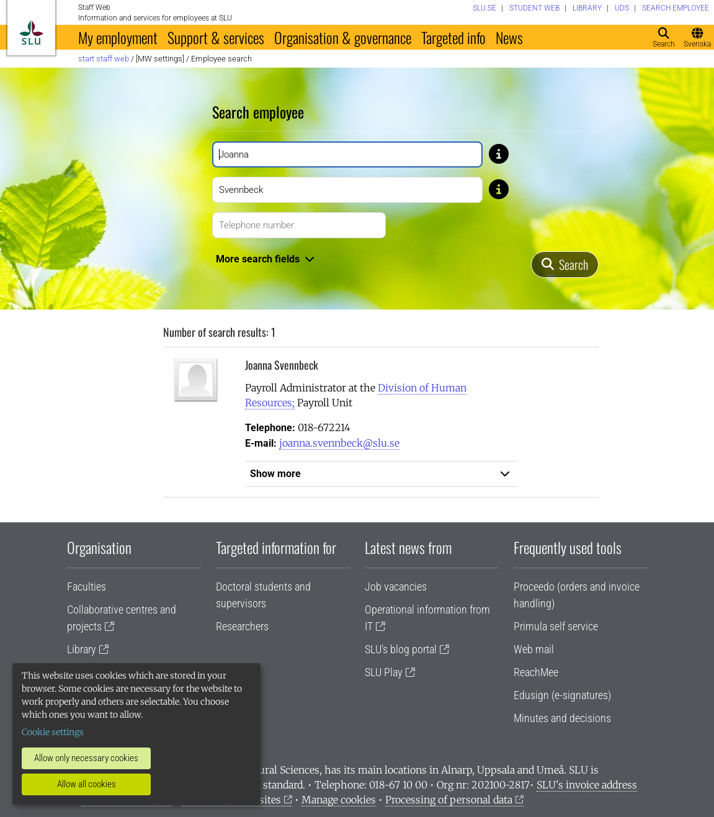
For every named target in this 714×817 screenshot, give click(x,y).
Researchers (242, 626)
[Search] (565, 264)
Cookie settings (53, 732)
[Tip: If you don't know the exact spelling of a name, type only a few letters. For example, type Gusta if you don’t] (499, 153)
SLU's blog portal (401, 649)
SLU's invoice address (587, 785)
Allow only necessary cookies (86, 758)
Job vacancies (396, 586)
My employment (118, 37)
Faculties (86, 586)
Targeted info (453, 37)
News (509, 37)
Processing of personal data (448, 799)
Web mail (534, 649)
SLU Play (384, 672)
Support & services (215, 37)
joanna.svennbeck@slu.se (339, 443)
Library (81, 649)
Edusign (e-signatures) (562, 695)
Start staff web (103, 58)
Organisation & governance (342, 37)
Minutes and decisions (562, 718)
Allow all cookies (86, 784)
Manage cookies (338, 799)
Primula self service (556, 626)
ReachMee (536, 672)
